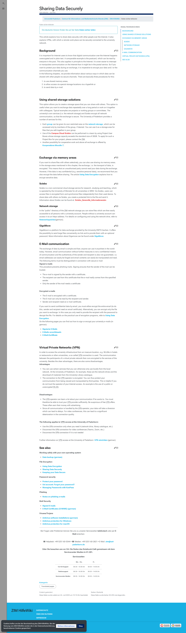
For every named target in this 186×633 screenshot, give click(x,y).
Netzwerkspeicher (47, 220)
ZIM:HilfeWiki (115, 19)
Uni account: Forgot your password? (58, 484)
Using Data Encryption (89, 174)
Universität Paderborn (52, 19)
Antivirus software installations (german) (60, 518)
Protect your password (52, 481)
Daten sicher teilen (87, 30)
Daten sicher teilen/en (129, 19)
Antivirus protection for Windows (56, 521)
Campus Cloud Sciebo (61, 133)
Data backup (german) (52, 457)
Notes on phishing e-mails (53, 497)
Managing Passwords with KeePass (58, 487)
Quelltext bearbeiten (117, 50)
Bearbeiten (114, 50)
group (49, 124)
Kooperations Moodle (52, 145)
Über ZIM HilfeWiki (44, 614)
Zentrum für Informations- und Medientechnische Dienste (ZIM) (85, 19)
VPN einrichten (100, 440)
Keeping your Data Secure (53, 472)
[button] (66, 626)
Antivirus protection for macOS (56, 524)
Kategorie (43, 582)
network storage (95, 124)
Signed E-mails (48, 506)
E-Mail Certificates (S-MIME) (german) (59, 509)
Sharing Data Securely (52, 469)
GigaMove (98, 236)
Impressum (41, 618)
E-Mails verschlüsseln (51, 332)
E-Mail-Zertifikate (49, 335)
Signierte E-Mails (49, 329)
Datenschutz (42, 610)
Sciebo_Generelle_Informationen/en (90, 200)
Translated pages (47, 586)
